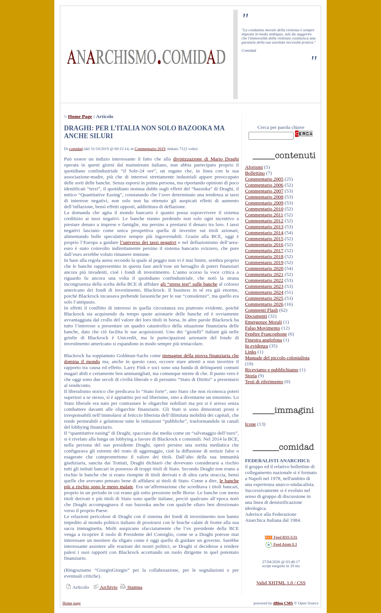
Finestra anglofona (263, 340)
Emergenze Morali (263, 322)
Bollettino (255, 173)
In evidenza (256, 346)
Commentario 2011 (264, 214)
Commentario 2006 (264, 185)
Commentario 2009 (264, 203)
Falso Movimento (262, 328)
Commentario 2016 (264, 244)
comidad (76, 149)
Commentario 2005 (264, 179)
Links (250, 352)
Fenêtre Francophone (266, 334)
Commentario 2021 (264, 274)
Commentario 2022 (264, 280)
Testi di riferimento (264, 381)
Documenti (256, 316)
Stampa (130, 587)
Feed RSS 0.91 (281, 537)
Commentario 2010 (264, 209)
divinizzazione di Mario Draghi (206, 159)
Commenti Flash (261, 310)
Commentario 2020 (264, 268)
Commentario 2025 (264, 298)
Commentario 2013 (264, 226)
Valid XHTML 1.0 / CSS (280, 582)
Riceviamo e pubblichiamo (271, 369)
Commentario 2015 (264, 238)
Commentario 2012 (264, 220)
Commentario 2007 (264, 191)
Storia (251, 375)
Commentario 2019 (150, 149)
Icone (250, 424)
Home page (72, 603)
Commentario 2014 (264, 232)
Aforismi (254, 167)
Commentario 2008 (264, 197)
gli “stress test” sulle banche (188, 284)
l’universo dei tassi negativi (148, 242)
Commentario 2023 (264, 286)
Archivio (105, 587)
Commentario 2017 (264, 250)
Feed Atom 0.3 (281, 544)
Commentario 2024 (264, 292)
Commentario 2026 (264, 304)
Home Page (80, 116)
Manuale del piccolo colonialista (277, 358)
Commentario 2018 (264, 256)
